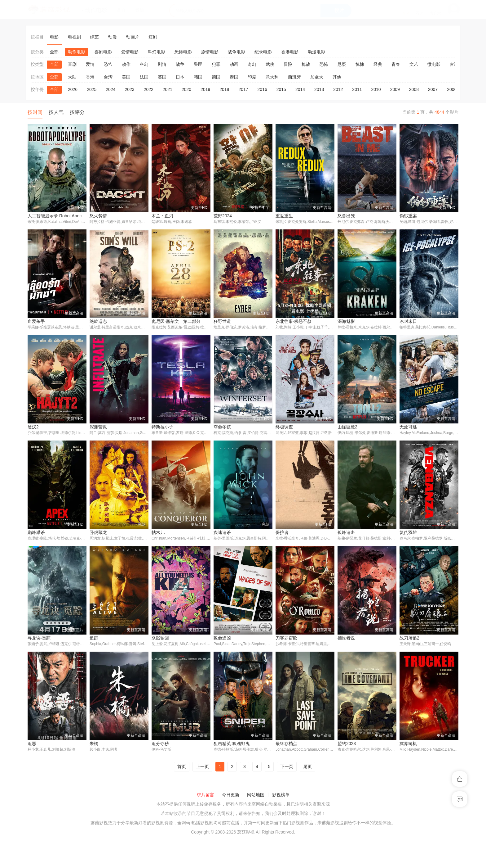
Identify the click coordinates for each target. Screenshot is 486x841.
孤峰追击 (346, 532)
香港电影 (289, 51)
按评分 (77, 112)
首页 (181, 767)
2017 (243, 89)
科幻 (144, 64)
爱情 (90, 64)
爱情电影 (130, 51)
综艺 (94, 36)
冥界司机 (408, 744)
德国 (216, 77)
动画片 (132, 36)
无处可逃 (408, 427)
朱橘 (94, 744)
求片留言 (205, 796)
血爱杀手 (36, 321)
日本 (180, 77)
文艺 (413, 64)
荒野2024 (223, 215)
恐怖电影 (183, 51)
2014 (300, 89)
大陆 (72, 77)
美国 (126, 77)
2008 (414, 89)
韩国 (198, 77)
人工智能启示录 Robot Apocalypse (61, 215)
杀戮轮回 (160, 638)
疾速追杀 (222, 532)
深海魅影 (346, 321)
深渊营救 (98, 427)
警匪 (198, 64)
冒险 (288, 64)
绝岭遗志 (98, 321)
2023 (129, 89)
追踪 (94, 638)
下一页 (286, 767)
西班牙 (294, 77)
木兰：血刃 (162, 215)
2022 (148, 89)
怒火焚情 (98, 215)
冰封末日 (408, 321)
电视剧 (74, 36)
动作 (126, 64)
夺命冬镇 (222, 427)
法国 (144, 77)
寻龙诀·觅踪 (39, 638)
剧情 (162, 64)
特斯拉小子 (162, 427)
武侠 (270, 64)
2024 (110, 89)
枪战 (306, 64)
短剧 (152, 36)
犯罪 (216, 64)
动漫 (112, 36)
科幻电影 (156, 51)
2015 (281, 89)
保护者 (282, 532)
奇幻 (252, 64)
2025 (91, 89)
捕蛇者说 (346, 638)
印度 (252, 77)
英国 (162, 77)
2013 (319, 89)
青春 (395, 64)
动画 (234, 64)
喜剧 (72, 64)
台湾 (108, 77)
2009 (395, 89)
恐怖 (108, 64)
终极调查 (284, 427)
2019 (205, 89)
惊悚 (360, 64)
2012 (338, 89)
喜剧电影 (103, 51)
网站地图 (255, 796)
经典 (377, 64)
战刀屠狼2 (409, 638)
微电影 (433, 64)
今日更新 (230, 796)
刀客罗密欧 (286, 638)
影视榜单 (280, 796)
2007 (433, 89)
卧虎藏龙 (98, 532)
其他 (337, 77)
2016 (262, 89)
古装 (454, 64)
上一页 (202, 767)
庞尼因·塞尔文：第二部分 (176, 321)
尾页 (307, 767)
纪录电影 (263, 51)
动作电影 (76, 51)
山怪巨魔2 (347, 427)
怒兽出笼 (346, 215)
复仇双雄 (408, 532)
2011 (357, 89)
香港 (90, 77)
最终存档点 (286, 744)
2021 (167, 89)
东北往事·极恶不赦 (293, 321)
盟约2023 (347, 744)
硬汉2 (33, 427)
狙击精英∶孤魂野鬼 (232, 744)
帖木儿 (158, 532)
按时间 (35, 112)
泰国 (234, 77)
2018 (224, 89)
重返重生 (284, 215)
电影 (54, 36)
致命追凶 (222, 638)
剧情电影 (210, 51)
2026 (72, 89)
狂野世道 (222, 321)
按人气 (56, 112)
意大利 (272, 77)
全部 (54, 51)
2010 (376, 89)
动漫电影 (316, 51)
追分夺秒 (160, 744)
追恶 (32, 744)
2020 (186, 89)
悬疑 (342, 64)
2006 (452, 89)
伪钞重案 (408, 215)
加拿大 (316, 77)
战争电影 (236, 51)
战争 (180, 64)
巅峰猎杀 (36, 532)
